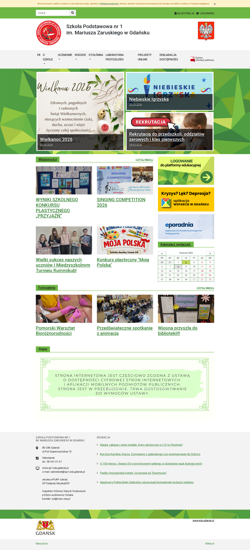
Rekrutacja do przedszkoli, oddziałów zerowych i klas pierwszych (169, 139)
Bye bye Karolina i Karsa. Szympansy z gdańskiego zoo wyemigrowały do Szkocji (150, 454)
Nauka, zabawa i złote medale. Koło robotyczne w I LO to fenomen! (141, 445)
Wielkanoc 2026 (80, 142)
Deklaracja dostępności (169, 57)
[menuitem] (49, 59)
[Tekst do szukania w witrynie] (52, 13)
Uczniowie (65, 55)
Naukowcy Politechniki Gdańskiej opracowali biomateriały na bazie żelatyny (147, 482)
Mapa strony (42, 543)
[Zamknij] (215, 4)
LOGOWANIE (205, 13)
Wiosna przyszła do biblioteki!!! (177, 330)
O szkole (48, 57)
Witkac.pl (209, 543)
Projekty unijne (145, 57)
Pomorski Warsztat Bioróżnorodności (55, 330)
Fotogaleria (46, 288)
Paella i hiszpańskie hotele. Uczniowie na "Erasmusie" (133, 473)
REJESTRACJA (185, 13)
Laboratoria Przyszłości (115, 57)
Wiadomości (47, 159)
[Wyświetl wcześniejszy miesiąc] (162, 253)
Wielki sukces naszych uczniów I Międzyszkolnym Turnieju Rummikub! (63, 265)
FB (38, 55)
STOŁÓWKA (96, 55)
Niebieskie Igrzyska (169, 102)
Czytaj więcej (144, 159)
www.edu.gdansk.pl (203, 520)
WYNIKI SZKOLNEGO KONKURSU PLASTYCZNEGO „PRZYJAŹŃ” (57, 208)
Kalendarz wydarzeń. (176, 244)
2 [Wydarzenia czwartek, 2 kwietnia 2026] (186, 262)
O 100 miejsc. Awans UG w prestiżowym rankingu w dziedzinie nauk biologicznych (151, 463)
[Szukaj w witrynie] (72, 13)
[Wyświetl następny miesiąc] (210, 253)
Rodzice (80, 55)
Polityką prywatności (109, 3)
